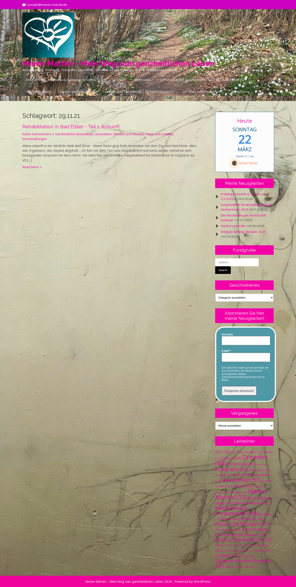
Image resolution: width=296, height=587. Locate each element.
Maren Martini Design (78, 92)
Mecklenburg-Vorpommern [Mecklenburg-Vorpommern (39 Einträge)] (236, 510)
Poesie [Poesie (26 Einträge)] (234, 535)
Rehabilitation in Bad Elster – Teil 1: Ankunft (71, 126)
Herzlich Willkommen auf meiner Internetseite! (66, 80)
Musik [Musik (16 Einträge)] (254, 519)
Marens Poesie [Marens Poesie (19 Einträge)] (250, 503)
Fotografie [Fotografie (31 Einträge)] (231, 469)
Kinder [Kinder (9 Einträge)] (266, 481)
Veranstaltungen (34, 139)
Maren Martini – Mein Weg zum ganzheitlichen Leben (118, 63)
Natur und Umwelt (159, 134)
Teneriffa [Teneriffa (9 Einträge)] (249, 545)
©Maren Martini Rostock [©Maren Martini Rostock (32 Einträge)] (243, 563)
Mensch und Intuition (128, 134)
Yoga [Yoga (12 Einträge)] (248, 556)
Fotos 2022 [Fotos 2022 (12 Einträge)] (259, 470)
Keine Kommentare (36, 134)
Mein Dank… (144, 80)
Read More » (32, 167)
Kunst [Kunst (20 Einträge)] (242, 485)
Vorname (227, 334)
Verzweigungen (38, 92)
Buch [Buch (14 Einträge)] (256, 452)
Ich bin (119, 80)
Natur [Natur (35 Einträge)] (227, 523)
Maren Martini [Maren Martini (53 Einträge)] (240, 494)
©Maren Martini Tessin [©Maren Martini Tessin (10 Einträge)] (241, 566)
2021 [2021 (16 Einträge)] (222, 451)
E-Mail (226, 351)
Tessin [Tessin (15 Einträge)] (262, 550)
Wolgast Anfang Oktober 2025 (243, 231)
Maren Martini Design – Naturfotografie (139, 92)
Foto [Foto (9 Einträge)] (261, 464)
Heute (244, 120)
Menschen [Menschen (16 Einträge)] (233, 519)
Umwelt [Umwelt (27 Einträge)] (228, 555)
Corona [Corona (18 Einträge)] (231, 457)
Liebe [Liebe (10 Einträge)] (258, 486)
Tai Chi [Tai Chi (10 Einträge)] (235, 545)
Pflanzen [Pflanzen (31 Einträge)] (254, 524)
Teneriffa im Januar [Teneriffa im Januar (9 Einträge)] (239, 550)
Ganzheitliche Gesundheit (74, 134)
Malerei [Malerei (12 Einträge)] (239, 492)
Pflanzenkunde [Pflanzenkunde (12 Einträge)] (228, 530)
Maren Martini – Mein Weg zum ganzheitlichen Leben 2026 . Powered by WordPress (148, 581)
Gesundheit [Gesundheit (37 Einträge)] (241, 479)
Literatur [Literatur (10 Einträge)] (223, 492)
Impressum (240, 92)
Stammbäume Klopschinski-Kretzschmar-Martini (203, 80)
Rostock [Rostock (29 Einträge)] (228, 540)
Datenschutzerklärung (203, 92)
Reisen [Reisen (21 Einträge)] (256, 534)
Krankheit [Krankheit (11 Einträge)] (224, 486)
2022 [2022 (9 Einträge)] (235, 452)
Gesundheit (103, 134)
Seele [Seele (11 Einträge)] (221, 545)
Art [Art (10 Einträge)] (244, 452)
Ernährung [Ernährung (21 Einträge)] (241, 464)
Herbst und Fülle (233, 226)
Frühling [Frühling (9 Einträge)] (221, 475)
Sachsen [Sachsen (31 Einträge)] (257, 539)
